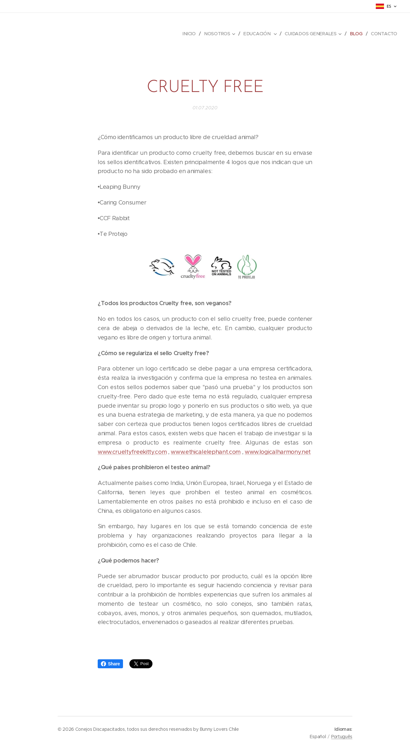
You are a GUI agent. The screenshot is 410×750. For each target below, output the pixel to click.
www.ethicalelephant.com (206, 451)
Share (110, 663)
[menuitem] (191, 34)
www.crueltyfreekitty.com (132, 451)
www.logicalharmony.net (278, 451)
